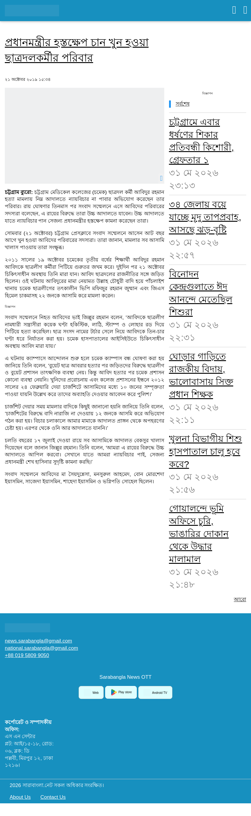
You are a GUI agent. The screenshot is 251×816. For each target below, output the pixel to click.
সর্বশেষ (183, 104)
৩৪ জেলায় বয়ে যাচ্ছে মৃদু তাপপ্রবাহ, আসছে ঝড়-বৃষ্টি (205, 217)
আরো (240, 599)
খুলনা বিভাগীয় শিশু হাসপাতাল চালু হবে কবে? (205, 451)
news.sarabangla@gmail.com (38, 641)
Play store (121, 692)
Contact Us (53, 797)
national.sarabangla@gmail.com (41, 648)
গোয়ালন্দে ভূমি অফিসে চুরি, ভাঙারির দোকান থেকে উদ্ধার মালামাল (199, 533)
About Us (20, 797)
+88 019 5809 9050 (27, 655)
